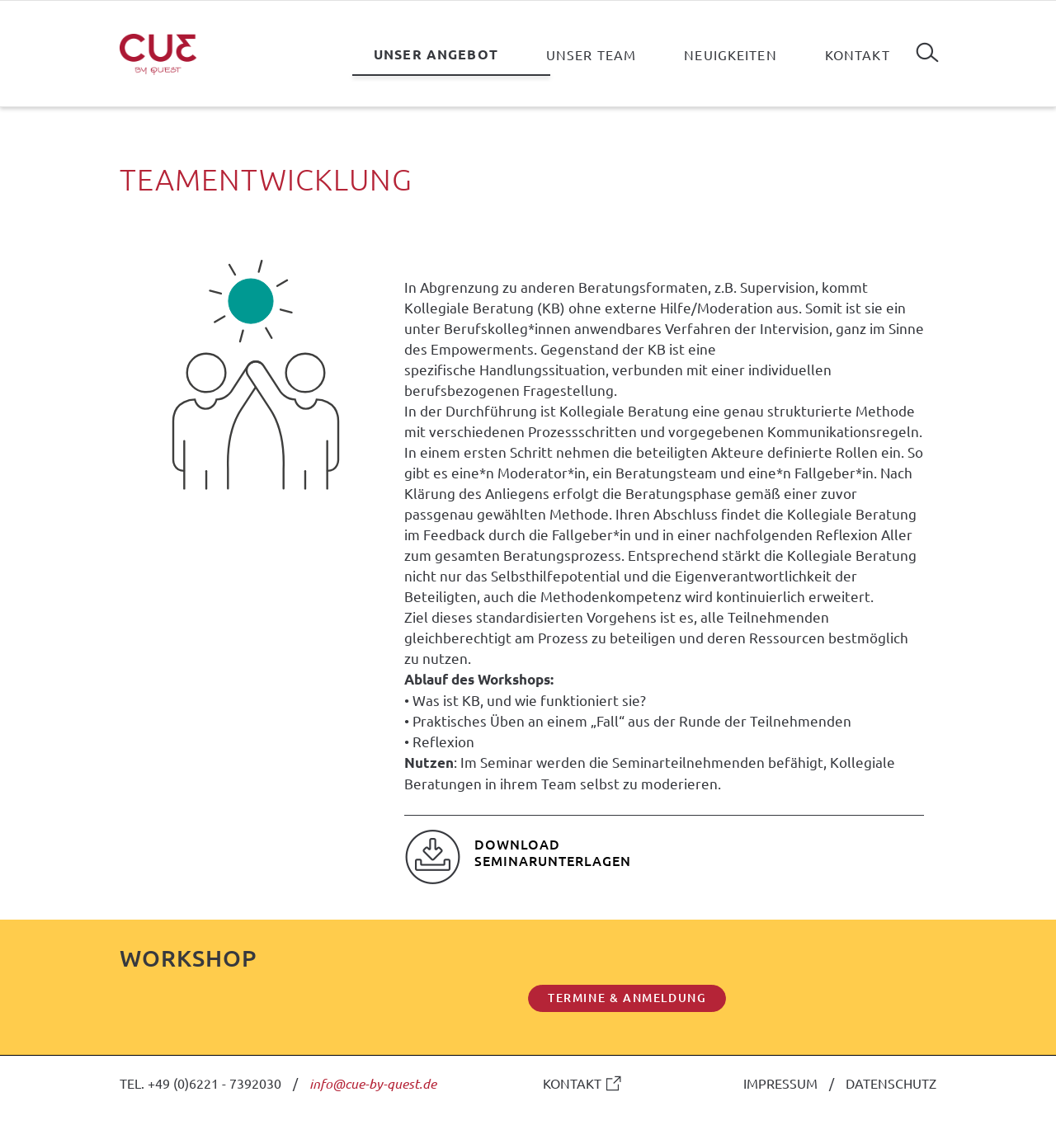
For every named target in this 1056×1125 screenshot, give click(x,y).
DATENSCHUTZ (891, 1083)
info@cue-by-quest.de (372, 1083)
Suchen (927, 46)
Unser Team (591, 54)
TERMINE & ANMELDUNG (627, 997)
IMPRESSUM (780, 1083)
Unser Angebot (436, 54)
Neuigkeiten (730, 54)
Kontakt (857, 54)
